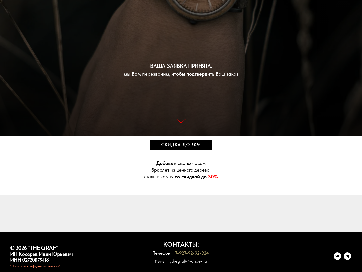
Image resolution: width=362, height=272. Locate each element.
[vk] (337, 258)
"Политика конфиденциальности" (35, 266)
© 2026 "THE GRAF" (34, 248)
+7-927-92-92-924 (191, 253)
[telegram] (347, 258)
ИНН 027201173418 (29, 260)
